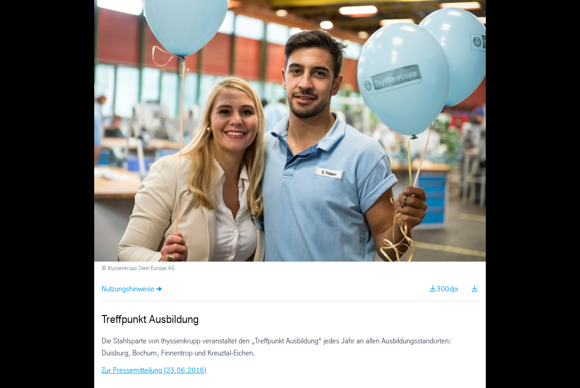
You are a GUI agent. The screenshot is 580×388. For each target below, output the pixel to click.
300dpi (447, 289)
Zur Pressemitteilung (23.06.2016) (154, 370)
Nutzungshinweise (128, 289)
